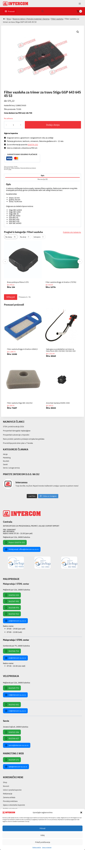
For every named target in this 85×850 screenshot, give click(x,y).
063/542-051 (12, 704)
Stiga (9, 169)
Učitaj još (10, 296)
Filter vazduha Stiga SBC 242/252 (19, 403)
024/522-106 (12, 732)
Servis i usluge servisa (11, 468)
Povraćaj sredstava (10, 801)
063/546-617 (12, 738)
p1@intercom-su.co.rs (15, 658)
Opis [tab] (42, 175)
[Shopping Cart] (79, 11)
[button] (81, 812)
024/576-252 (33, 144)
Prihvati (42, 828)
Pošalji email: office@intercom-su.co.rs (22, 549)
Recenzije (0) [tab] (43, 179)
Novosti (6, 786)
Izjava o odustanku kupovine (14, 805)
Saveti (5, 464)
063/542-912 (12, 614)
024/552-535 (12, 595)
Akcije (5, 454)
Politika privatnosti (10, 808)
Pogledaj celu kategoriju (72, 232)
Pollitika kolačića (36, 847)
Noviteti (6, 461)
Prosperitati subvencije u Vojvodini (16, 435)
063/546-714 (12, 651)
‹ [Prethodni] (5, 261)
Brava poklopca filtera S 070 (18, 282)
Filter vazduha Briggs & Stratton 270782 (61, 282)
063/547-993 (12, 601)
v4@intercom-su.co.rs (15, 695)
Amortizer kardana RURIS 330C (58, 403)
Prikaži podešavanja (42, 842)
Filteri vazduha (13, 89)
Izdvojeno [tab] (39, 236)
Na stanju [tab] (10, 236)
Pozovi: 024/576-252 (15, 542)
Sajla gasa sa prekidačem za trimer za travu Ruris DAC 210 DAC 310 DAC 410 (60, 350)
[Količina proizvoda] (13, 124)
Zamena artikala (9, 797)
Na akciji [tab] (25, 236)
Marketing (7, 457)
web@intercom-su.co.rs (16, 766)
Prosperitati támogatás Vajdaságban (16, 430)
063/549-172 (12, 759)
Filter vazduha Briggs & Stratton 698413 (22, 349)
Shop (5, 782)
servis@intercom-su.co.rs (16, 745)
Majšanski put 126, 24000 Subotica (16, 537)
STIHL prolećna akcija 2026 (13, 426)
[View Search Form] (42, 11)
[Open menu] (79, 4)
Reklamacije (7, 793)
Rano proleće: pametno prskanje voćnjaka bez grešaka (23, 439)
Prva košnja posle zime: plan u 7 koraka (18, 443)
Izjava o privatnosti (46, 847)
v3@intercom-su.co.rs (15, 711)
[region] (42, 267)
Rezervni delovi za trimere (28, 168)
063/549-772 (12, 688)
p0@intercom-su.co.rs (15, 620)
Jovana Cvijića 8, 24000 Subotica (15, 727)
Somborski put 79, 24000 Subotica (16, 646)
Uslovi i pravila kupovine (12, 790)
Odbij (42, 835)
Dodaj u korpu (53, 124)
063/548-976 (12, 607)
